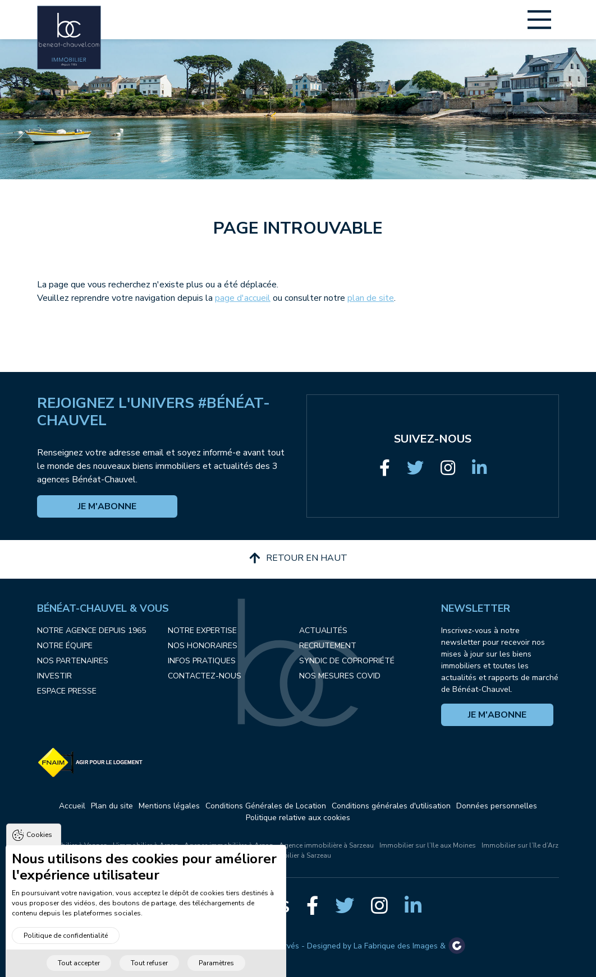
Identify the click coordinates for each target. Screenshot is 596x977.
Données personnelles (496, 806)
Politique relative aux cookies (298, 817)
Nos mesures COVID (339, 676)
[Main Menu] (539, 19)
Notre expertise (202, 630)
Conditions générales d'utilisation (391, 806)
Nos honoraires (202, 645)
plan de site (370, 298)
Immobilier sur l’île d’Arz (520, 845)
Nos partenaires (72, 660)
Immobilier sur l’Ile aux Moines (427, 845)
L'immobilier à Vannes (72, 845)
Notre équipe (65, 645)
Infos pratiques (202, 660)
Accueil (72, 806)
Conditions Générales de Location (265, 806)
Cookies (39, 849)
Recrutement (327, 645)
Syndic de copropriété (347, 660)
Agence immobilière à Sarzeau (326, 845)
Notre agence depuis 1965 (91, 630)
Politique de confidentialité (66, 950)
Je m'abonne (107, 506)
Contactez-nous (204, 676)
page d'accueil (243, 298)
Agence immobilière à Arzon (228, 845)
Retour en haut (298, 558)
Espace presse (67, 691)
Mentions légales (169, 806)
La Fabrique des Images (396, 946)
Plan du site (112, 806)
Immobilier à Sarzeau (298, 855)
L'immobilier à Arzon (145, 845)
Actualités (323, 630)
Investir (54, 676)
